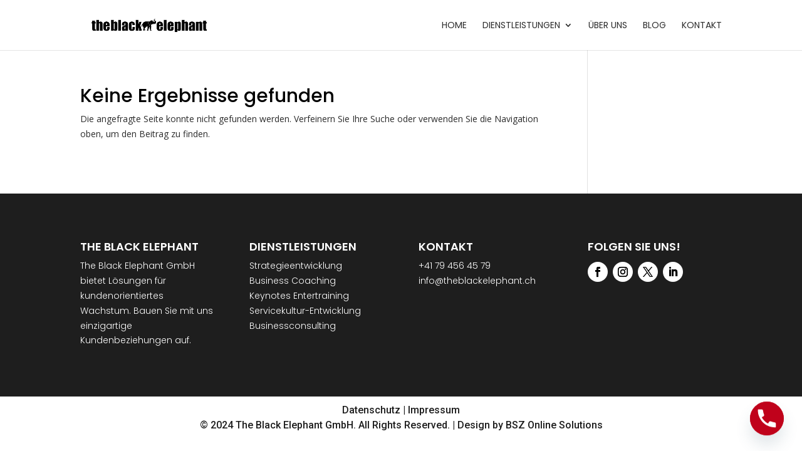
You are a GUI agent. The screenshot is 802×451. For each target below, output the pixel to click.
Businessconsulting (292, 325)
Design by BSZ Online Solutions (530, 425)
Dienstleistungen (521, 26)
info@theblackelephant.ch (477, 280)
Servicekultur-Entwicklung (305, 310)
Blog (654, 26)
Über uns (607, 26)
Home (454, 26)
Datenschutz (371, 410)
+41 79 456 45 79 (455, 265)
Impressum (434, 410)
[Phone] (767, 418)
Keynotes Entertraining (299, 295)
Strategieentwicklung (295, 265)
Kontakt (702, 26)
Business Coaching (292, 280)
